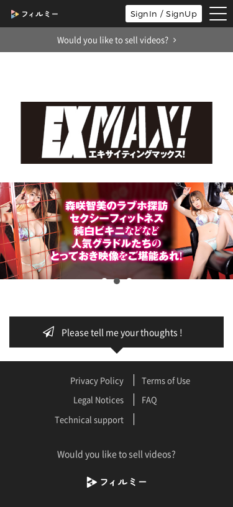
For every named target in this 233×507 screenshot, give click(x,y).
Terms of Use (166, 380)
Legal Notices (98, 399)
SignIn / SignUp (164, 14)
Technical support (89, 419)
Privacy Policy (97, 380)
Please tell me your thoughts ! (116, 332)
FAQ (149, 399)
